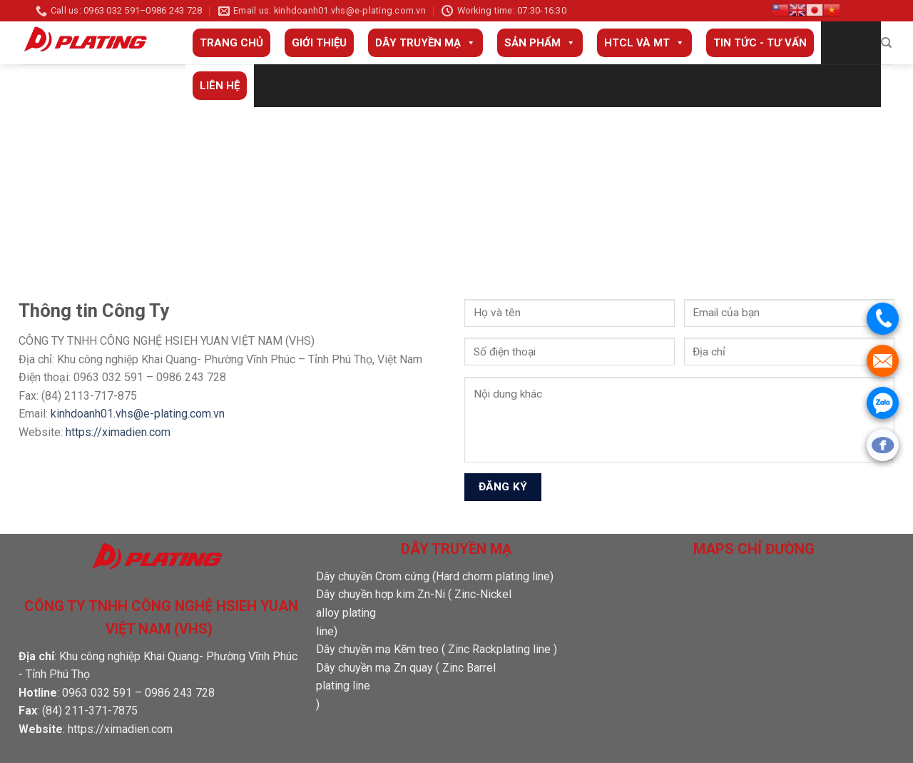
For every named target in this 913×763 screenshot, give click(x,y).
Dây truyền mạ (425, 42)
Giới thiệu (319, 42)
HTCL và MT (644, 42)
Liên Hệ (220, 85)
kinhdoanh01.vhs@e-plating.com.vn (138, 413)
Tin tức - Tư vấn (760, 42)
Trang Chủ (231, 42)
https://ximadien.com (118, 432)
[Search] (886, 42)
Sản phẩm (540, 42)
